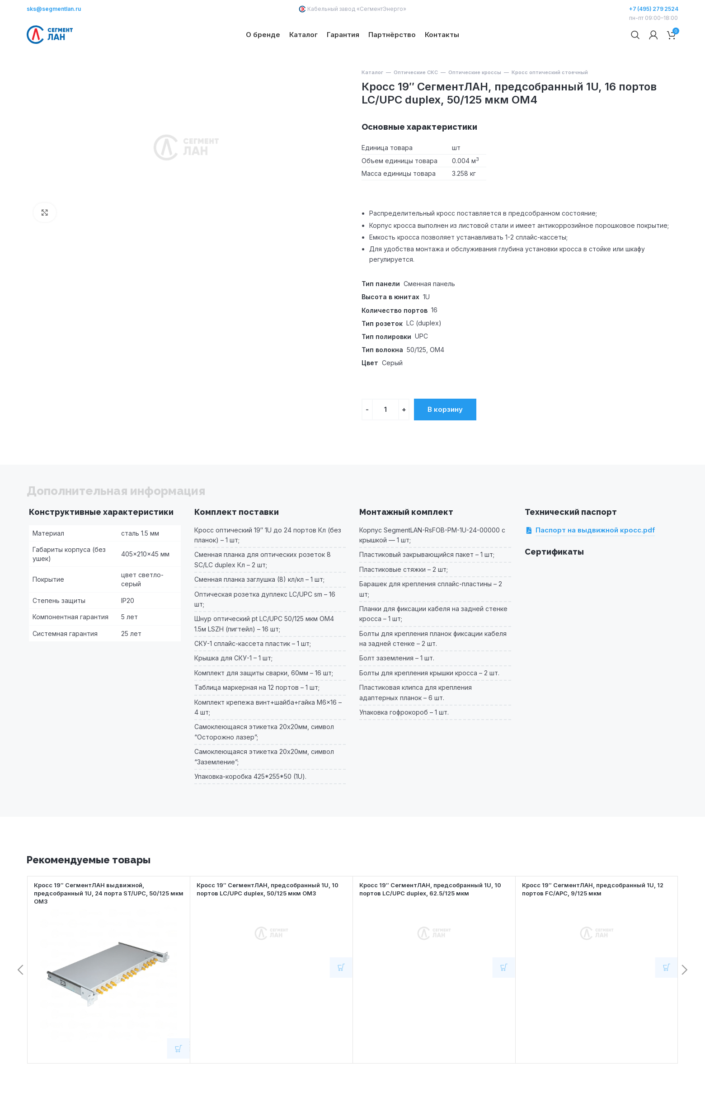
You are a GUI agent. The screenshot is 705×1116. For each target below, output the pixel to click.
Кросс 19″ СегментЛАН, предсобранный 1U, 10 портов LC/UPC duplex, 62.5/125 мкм (432, 919)
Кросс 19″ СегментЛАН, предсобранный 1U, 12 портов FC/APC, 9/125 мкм (595, 919)
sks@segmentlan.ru (54, 8)
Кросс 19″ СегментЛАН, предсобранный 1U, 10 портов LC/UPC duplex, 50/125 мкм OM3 (270, 919)
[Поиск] (635, 50)
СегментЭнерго (381, 8)
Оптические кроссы (474, 102)
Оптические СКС (416, 102)
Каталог (372, 102)
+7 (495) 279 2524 (653, 8)
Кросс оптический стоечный (550, 102)
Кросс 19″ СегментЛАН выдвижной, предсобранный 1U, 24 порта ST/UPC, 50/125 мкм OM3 (108, 923)
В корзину (445, 438)
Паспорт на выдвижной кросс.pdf (595, 560)
